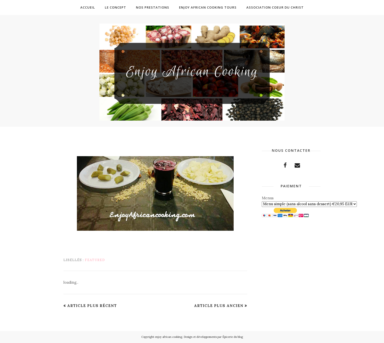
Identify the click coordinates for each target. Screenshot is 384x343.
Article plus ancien (218, 305)
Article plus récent (92, 305)
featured (95, 260)
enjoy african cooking (168, 337)
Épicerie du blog (232, 337)
